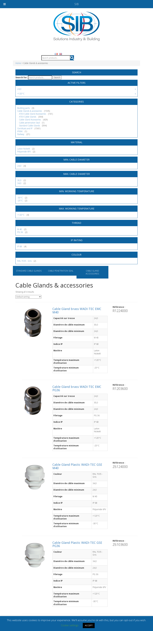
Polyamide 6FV (24, 151)
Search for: (21, 77)
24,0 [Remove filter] (19, 89)
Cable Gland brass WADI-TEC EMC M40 (76, 310)
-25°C (20, 200)
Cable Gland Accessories (92, 272)
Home (18, 63)
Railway (20, 134)
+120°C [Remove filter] (20, 93)
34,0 (19, 183)
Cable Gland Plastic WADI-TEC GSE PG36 (77, 544)
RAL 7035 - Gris (24, 260)
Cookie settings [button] (70, 625)
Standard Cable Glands (29, 270)
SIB (76, 4)
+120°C (20, 214)
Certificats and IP (24, 128)
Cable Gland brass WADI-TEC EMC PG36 (76, 388)
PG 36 (20, 232)
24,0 (19, 165)
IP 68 (19, 246)
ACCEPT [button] (89, 625)
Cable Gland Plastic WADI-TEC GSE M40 (77, 466)
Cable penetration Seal (60, 270)
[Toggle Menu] (4, 4)
